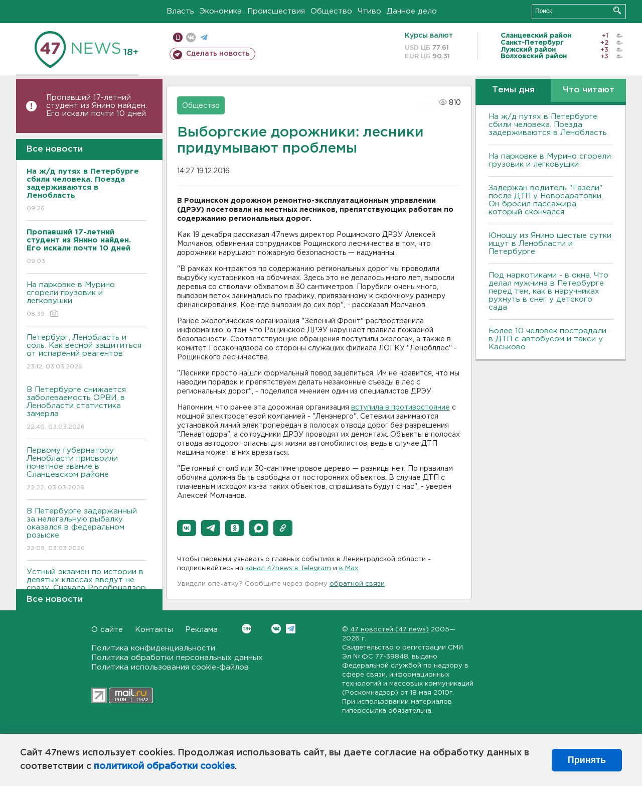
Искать (617, 10)
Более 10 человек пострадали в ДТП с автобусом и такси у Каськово (547, 339)
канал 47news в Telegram (288, 568)
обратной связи (357, 584)
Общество (331, 11)
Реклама (201, 629)
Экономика (221, 11)
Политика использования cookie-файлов (170, 667)
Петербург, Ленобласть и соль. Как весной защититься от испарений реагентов (86, 352)
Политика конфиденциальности (153, 648)
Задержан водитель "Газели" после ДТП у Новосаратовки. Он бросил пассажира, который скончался (546, 200)
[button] (186, 528)
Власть (180, 11)
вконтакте (191, 37)
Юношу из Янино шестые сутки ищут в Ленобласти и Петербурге (550, 243)
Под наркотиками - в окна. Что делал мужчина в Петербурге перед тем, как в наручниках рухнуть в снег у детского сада (548, 291)
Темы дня (513, 90)
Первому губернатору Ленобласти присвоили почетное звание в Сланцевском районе (86, 469)
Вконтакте (246, 628)
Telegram (290, 628)
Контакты (154, 629)
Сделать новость (218, 54)
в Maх (348, 568)
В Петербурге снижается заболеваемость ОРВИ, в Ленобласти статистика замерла (86, 408)
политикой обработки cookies (164, 766)
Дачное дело (412, 11)
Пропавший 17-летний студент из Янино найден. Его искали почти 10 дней (96, 105)
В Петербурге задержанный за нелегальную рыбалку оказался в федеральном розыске (86, 530)
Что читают (588, 90)
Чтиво (369, 11)
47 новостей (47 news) (389, 629)
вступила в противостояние (400, 408)
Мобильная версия (178, 37)
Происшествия (276, 11)
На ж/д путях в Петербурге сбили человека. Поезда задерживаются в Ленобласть (548, 124)
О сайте (107, 629)
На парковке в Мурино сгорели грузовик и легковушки (86, 300)
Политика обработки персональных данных (177, 657)
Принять (587, 760)
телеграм (204, 37)
